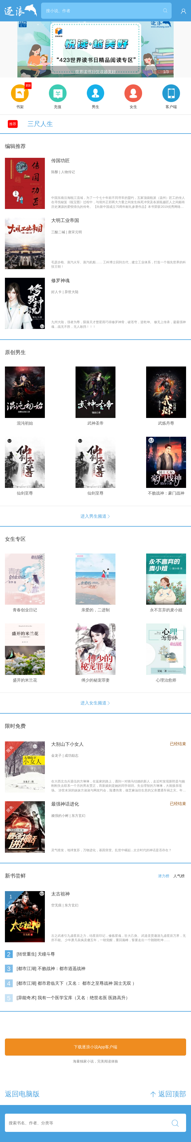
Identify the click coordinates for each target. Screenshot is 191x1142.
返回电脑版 (22, 1094)
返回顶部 (168, 1094)
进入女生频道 (95, 702)
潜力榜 (163, 876)
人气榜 (179, 876)
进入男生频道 (95, 516)
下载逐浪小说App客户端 (95, 1047)
